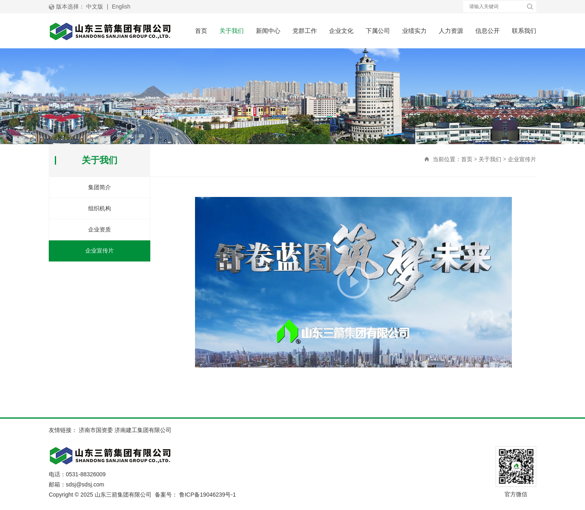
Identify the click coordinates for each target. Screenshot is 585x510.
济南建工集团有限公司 (143, 430)
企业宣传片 (522, 159)
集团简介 (99, 187)
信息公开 (487, 30)
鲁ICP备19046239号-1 (207, 494)
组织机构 (99, 208)
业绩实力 (414, 30)
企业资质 (99, 229)
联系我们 (524, 30)
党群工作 (304, 30)
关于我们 (231, 30)
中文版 (94, 6)
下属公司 (378, 30)
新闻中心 (268, 30)
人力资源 (451, 30)
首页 (201, 30)
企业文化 (341, 30)
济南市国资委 (96, 430)
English (121, 6)
